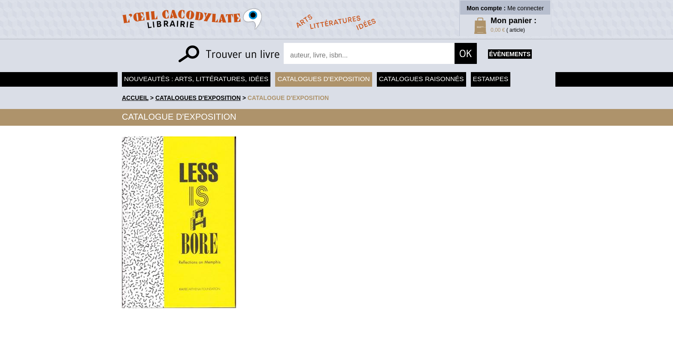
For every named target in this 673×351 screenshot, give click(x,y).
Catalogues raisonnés (421, 78)
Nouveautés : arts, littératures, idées (196, 78)
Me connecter (525, 8)
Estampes (491, 78)
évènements (510, 54)
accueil (135, 97)
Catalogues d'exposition (323, 78)
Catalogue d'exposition (288, 97)
